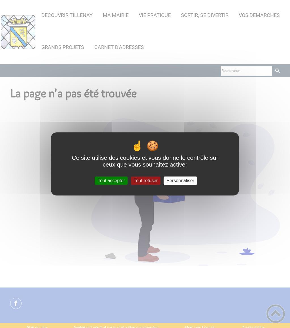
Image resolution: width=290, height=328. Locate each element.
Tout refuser (145, 180)
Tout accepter (111, 180)
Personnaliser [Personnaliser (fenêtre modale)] (180, 180)
